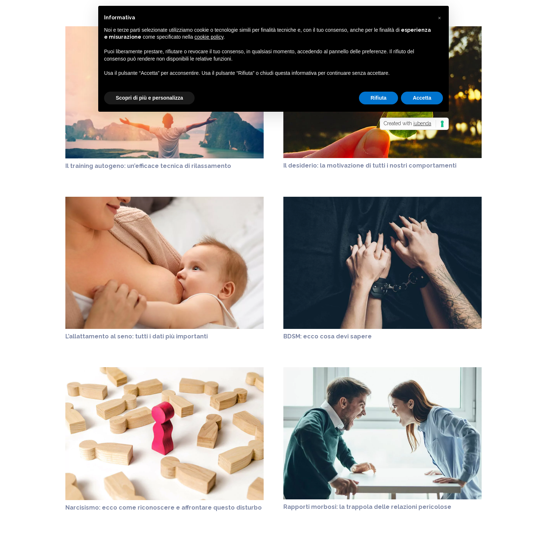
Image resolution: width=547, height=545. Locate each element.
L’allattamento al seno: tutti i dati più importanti (136, 336)
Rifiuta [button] (379, 98)
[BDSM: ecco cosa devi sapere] (382, 200)
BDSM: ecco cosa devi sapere (327, 336)
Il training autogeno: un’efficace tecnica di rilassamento (148, 165)
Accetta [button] (422, 98)
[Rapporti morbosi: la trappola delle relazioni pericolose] (382, 371)
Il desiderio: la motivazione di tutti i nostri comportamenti (369, 165)
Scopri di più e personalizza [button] (149, 98)
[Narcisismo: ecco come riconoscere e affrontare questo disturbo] (164, 371)
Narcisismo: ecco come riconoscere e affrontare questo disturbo (163, 507)
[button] (439, 17)
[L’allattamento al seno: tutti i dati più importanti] (164, 200)
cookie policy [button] (209, 37)
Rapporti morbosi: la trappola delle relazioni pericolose (367, 506)
